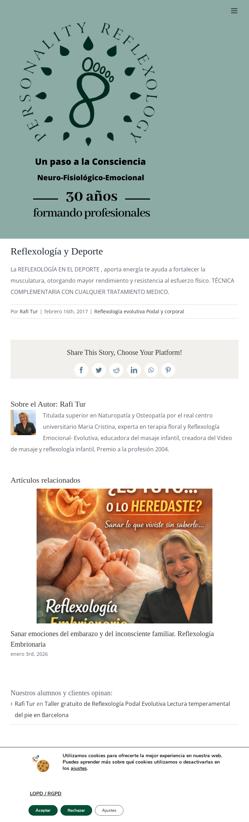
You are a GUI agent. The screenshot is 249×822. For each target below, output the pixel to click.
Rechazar (76, 810)
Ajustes (109, 810)
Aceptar (43, 810)
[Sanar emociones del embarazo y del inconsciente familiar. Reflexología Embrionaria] (124, 492)
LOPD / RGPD (46, 793)
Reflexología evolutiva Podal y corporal (139, 311)
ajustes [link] (79, 768)
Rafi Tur (29, 311)
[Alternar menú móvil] (234, 10)
